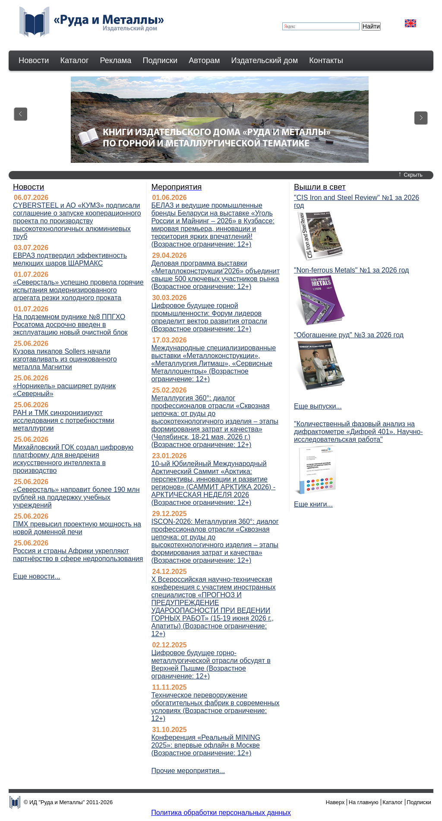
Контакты (326, 60)
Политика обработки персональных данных (221, 812)
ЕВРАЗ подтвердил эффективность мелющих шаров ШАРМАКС (70, 259)
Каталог (74, 60)
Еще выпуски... (318, 406)
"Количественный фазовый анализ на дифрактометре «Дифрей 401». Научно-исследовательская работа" (358, 431)
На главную (364, 802)
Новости (34, 60)
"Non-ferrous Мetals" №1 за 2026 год (351, 270)
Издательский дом (264, 60)
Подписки (160, 60)
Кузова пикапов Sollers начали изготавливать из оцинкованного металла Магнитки (65, 359)
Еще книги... (313, 504)
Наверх (335, 802)
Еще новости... (36, 576)
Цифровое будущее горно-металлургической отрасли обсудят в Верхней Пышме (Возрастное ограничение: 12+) (210, 664)
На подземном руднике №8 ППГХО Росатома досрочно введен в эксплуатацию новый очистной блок (70, 324)
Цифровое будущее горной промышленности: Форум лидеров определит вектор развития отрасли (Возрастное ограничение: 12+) (209, 317)
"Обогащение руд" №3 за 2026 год (349, 335)
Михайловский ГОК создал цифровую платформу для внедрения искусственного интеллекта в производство (73, 459)
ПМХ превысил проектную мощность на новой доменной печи (77, 528)
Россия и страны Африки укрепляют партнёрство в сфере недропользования (78, 554)
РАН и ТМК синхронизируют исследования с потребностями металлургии (63, 420)
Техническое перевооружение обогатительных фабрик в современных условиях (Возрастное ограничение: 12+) (215, 706)
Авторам (204, 60)
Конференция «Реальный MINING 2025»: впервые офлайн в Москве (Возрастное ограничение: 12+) (205, 745)
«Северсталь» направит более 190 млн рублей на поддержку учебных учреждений (76, 497)
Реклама (116, 60)
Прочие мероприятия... (188, 770)
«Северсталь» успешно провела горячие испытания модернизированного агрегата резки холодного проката (78, 290)
